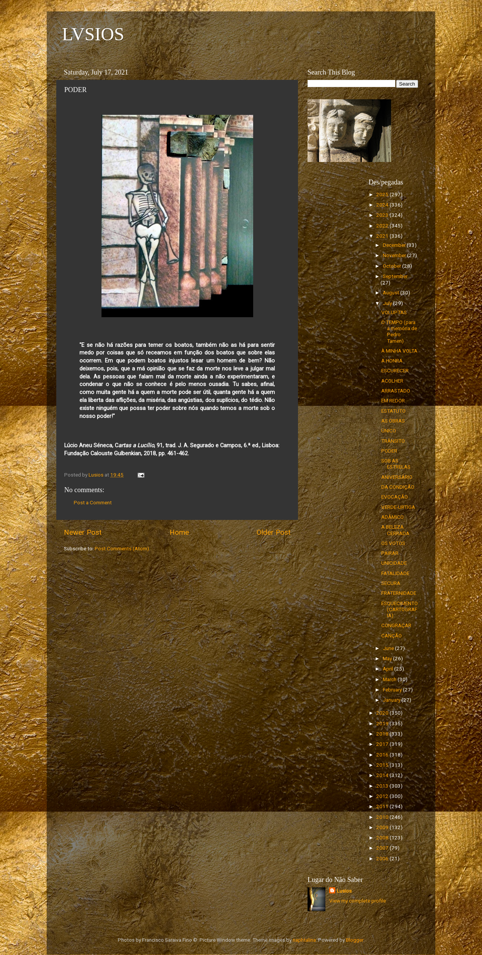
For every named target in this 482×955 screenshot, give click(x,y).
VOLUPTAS (394, 312)
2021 (383, 236)
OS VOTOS (393, 543)
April (388, 669)
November (395, 255)
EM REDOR (393, 400)
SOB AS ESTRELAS (396, 464)
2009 (383, 827)
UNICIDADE (394, 563)
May (388, 658)
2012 (383, 796)
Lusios (344, 891)
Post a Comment (93, 502)
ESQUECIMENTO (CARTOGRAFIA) (399, 609)
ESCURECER (395, 370)
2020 (383, 713)
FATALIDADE (395, 573)
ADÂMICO (392, 517)
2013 (383, 786)
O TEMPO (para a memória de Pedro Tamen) (399, 331)
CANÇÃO (391, 635)
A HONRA (392, 361)
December (395, 245)
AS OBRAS (393, 421)
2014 (383, 775)
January (392, 700)
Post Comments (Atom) (122, 548)
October (392, 266)
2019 (383, 723)
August (391, 292)
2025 (383, 194)
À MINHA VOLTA (399, 351)
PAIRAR (389, 553)
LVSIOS (93, 34)
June (389, 648)
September (395, 276)
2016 (383, 755)
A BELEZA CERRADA (395, 530)
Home (179, 532)
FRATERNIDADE (398, 593)
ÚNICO (388, 430)
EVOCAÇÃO (394, 497)
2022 (383, 225)
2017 (383, 744)
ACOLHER (392, 381)
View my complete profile (357, 901)
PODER (389, 451)
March (390, 679)
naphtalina (304, 940)
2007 (383, 848)
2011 (383, 806)
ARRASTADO (395, 391)
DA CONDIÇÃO (397, 487)
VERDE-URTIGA (398, 507)
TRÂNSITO (393, 441)
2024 (383, 205)
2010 (383, 817)
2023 (383, 215)
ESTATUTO (393, 411)
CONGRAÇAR (396, 625)
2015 (383, 765)
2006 (383, 858)
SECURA (390, 583)
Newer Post (82, 532)
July (388, 303)
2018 (383, 734)
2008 (383, 837)
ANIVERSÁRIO (396, 477)
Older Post (273, 532)
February (393, 689)
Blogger (354, 940)
